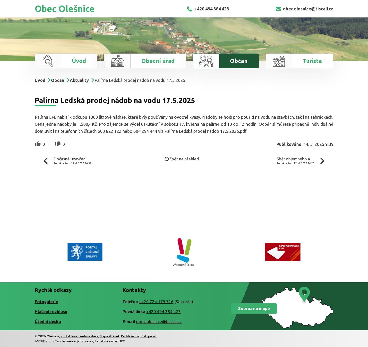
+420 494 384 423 (207, 8)
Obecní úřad (158, 61)
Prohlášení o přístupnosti (139, 336)
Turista (312, 61)
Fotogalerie (46, 301)
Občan (239, 61)
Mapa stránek (110, 336)
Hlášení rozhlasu (51, 311)
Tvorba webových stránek (74, 341)
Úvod (79, 61)
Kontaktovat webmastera (79, 336)
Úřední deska (48, 321)
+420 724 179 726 (156, 301)
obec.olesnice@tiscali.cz (304, 8)
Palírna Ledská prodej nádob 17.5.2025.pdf (205, 131)
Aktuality (79, 80)
